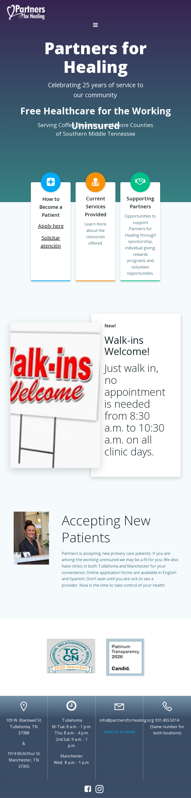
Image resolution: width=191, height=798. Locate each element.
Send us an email (119, 731)
